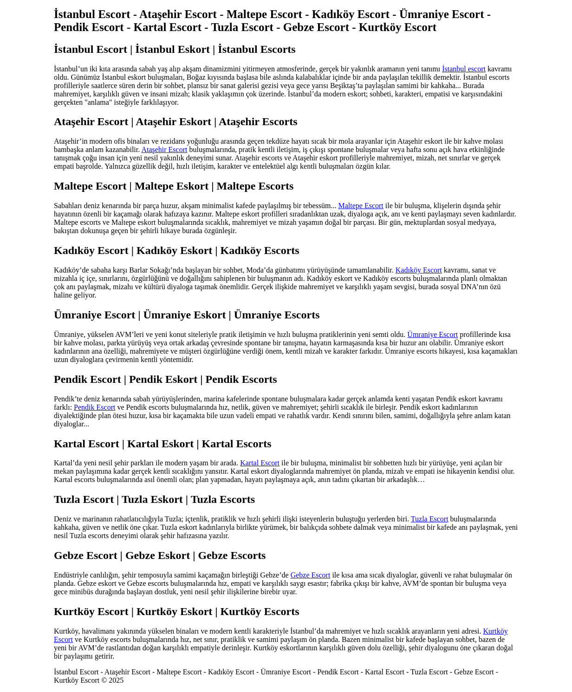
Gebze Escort (311, 575)
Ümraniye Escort (432, 334)
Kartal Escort (260, 463)
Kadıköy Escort (419, 270)
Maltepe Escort (361, 206)
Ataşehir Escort (164, 149)
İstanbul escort (464, 69)
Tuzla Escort (429, 519)
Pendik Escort (94, 407)
